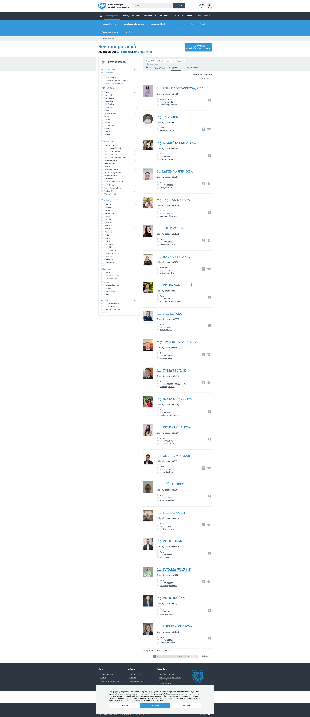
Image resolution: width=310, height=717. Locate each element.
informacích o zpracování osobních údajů (170, 691)
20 (163, 651)
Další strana (206, 79)
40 (166, 651)
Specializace (108, 141)
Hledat (179, 6)
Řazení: (149, 67)
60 (169, 651)
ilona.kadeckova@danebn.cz (170, 415)
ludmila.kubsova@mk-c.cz (169, 643)
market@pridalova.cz (167, 159)
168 (180, 656)
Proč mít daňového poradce (133, 24)
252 (188, 656)
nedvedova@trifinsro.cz (168, 105)
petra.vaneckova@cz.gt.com (170, 301)
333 (196, 656)
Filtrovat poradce (117, 61)
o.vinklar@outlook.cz (167, 472)
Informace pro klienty (157, 24)
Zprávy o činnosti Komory (109, 681)
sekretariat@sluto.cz (167, 387)
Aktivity (106, 268)
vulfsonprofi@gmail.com (168, 586)
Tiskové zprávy (135, 674)
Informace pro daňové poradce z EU (115, 32)
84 (173, 656)
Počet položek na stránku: (152, 651)
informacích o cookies (156, 700)
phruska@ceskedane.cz (168, 614)
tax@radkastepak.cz (167, 273)
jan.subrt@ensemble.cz (168, 130)
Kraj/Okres (107, 87)
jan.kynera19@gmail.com (168, 216)
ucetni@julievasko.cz (167, 245)
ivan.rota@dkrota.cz (167, 358)
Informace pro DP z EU (167, 683)
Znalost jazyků (109, 200)
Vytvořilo (206, 714)
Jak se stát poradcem (166, 674)
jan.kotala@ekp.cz (166, 330)
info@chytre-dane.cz (167, 444)
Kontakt (103, 678)
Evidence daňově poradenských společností (187, 24)
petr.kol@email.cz (166, 557)
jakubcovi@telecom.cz (168, 500)
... (169, 656)
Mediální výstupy (136, 681)
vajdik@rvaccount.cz (167, 188)
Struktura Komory (106, 674)
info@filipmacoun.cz (167, 529)
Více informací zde (176, 70)
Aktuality (133, 678)
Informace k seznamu (109, 24)
